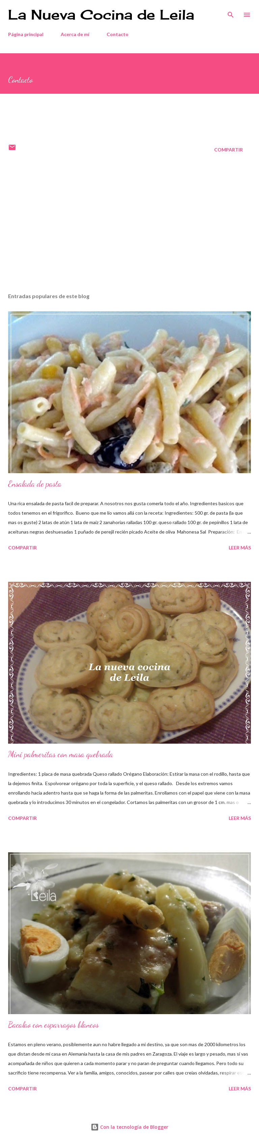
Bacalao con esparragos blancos (53, 1025)
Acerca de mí (75, 34)
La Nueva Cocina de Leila (101, 14)
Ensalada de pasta (34, 484)
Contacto (117, 34)
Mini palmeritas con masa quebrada (60, 754)
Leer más (240, 547)
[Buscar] (231, 12)
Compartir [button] (228, 149)
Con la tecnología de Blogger (129, 1127)
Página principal (26, 34)
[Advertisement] (129, 224)
